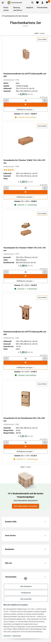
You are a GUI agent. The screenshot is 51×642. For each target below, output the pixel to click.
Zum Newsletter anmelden (25, 506)
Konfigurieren (26, 593)
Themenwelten (42, 8)
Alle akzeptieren (26, 586)
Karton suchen (6, 9)
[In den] (25, 105)
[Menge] (25, 101)
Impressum (7, 636)
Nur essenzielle (26, 599)
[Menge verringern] (6, 101)
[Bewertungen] (8, 170)
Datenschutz (17, 636)
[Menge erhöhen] (44, 101)
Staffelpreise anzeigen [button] (24, 109)
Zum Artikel (42, 39)
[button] (42, 2)
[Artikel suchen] (32, 2)
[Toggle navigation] (3, 2)
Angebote (29, 8)
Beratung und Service (17, 9)
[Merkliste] (37, 2)
